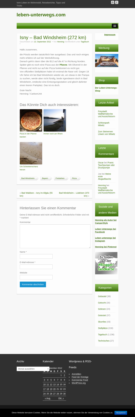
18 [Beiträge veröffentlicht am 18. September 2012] (48, 389)
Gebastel (102, 296)
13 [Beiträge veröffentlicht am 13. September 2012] (54, 384)
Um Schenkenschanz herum (29, 168)
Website (23, 273)
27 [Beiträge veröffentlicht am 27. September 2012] (54, 393)
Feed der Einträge (80, 377)
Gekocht (102, 303)
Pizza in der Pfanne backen (28, 135)
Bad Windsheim (28, 178)
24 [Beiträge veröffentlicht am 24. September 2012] (44, 393)
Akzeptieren (120, 413)
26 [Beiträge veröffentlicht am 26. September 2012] (51, 393)
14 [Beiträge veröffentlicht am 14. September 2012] (58, 384)
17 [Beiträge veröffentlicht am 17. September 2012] (44, 389)
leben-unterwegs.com (41, 14)
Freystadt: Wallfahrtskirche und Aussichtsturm (106, 114)
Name (23, 252)
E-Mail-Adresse (27, 262)
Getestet (102, 315)
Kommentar (25, 222)
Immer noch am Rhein (53, 134)
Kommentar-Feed (80, 380)
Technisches (104, 341)
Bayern (45, 178)
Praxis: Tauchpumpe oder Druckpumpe (106, 165)
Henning (60, 42)
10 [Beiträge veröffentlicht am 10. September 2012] (44, 384)
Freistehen (60, 178)
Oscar (101, 162)
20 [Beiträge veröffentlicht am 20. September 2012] (54, 389)
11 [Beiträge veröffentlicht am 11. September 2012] (48, 384)
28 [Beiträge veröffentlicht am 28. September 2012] (58, 393)
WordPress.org (79, 383)
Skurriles (102, 322)
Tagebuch (85, 42)
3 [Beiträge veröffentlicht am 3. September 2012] (44, 380)
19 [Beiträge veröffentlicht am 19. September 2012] (51, 389)
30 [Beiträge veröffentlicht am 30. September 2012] (64, 393)
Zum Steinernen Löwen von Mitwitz (106, 132)
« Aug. (48, 398)
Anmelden (76, 374)
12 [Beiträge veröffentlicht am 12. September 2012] (51, 384)
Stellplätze (103, 328)
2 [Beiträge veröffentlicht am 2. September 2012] (64, 375)
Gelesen (102, 309)
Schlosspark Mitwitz (103, 124)
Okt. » (61, 398)
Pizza (74, 178)
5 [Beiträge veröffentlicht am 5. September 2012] (51, 380)
